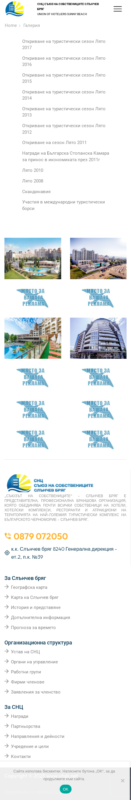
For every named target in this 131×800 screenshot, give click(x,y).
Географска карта (29, 587)
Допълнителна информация (40, 617)
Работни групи (26, 672)
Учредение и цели (30, 746)
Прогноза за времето (33, 627)
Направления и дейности (37, 736)
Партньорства (25, 726)
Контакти (21, 756)
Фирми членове (27, 682)
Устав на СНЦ (25, 651)
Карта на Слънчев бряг (35, 597)
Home (11, 25)
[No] (122, 780)
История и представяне (36, 607)
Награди (19, 716)
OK (65, 789)
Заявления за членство (36, 692)
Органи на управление (34, 662)
